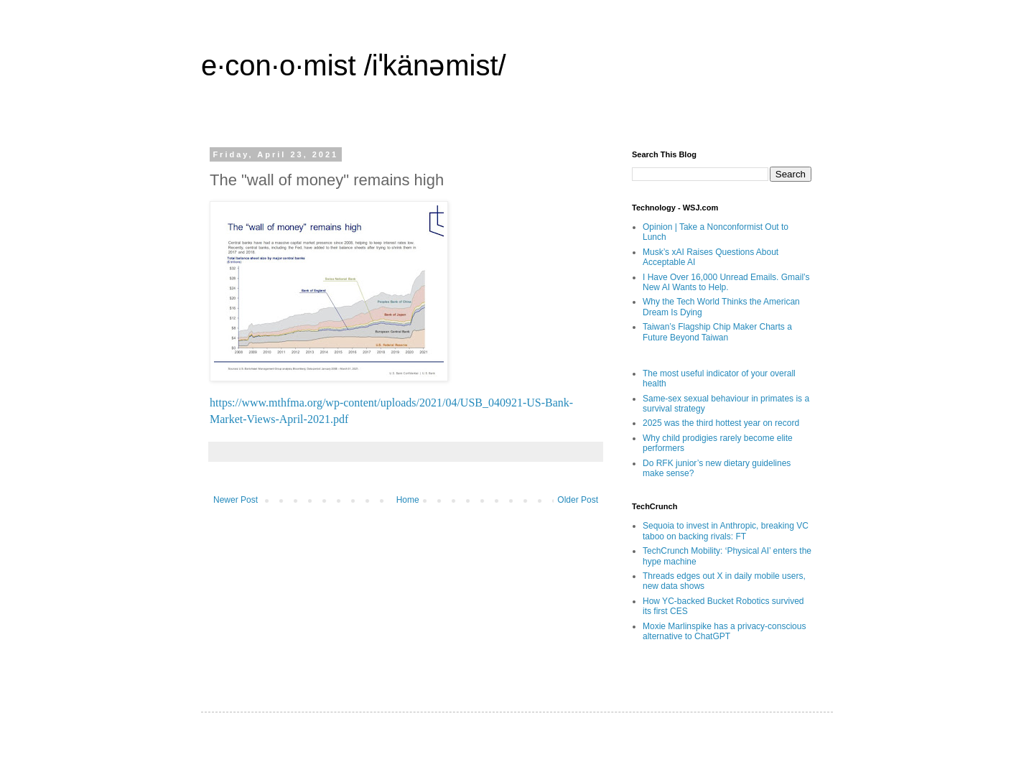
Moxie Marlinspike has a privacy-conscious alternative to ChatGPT (724, 631)
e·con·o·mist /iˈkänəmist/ (353, 65)
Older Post (577, 500)
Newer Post (235, 500)
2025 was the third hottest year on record (721, 423)
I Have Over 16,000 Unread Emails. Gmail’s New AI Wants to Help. (726, 282)
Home (407, 500)
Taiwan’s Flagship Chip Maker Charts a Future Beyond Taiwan (717, 332)
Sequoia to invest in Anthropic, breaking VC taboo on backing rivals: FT (726, 531)
